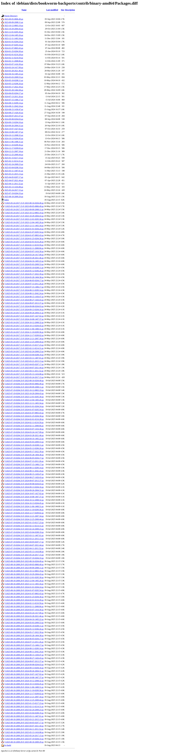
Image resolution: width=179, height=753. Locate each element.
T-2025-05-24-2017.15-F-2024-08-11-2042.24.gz (24, 293)
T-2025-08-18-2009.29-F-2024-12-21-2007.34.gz (24, 697)
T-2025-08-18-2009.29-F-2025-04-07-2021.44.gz (24, 726)
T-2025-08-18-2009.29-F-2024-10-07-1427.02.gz (24, 674)
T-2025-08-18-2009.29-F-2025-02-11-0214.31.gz (24, 706)
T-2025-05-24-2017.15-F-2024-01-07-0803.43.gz (24, 235)
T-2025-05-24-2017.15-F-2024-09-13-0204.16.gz (24, 309)
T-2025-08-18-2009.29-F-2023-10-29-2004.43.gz (24, 574)
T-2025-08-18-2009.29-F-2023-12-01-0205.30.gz (24, 577)
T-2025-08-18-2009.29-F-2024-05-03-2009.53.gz (24, 623)
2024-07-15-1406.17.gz (13, 100)
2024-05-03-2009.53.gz (13, 77)
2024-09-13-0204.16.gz (13, 122)
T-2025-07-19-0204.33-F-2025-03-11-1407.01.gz (24, 535)
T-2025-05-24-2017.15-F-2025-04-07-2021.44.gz (24, 368)
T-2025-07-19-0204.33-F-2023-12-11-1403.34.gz (24, 403)
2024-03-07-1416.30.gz (13, 64)
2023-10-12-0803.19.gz (13, 25)
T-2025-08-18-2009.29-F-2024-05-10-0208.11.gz (24, 626)
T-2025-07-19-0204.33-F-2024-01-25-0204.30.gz (24, 416)
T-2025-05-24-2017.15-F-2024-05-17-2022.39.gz (24, 274)
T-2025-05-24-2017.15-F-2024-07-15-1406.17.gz (24, 287)
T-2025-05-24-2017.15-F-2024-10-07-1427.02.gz (24, 316)
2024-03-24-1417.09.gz (13, 67)
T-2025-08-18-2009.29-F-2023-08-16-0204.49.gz (24, 561)
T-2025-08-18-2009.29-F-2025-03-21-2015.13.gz (24, 719)
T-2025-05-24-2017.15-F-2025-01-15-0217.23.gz (24, 345)
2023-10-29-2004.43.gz (13, 29)
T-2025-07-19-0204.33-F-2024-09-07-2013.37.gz (24, 481)
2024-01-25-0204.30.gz (13, 51)
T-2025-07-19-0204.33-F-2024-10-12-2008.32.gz (24, 500)
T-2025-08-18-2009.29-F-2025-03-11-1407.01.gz (24, 716)
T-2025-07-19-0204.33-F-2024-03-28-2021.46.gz (24, 435)
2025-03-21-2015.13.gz (13, 174)
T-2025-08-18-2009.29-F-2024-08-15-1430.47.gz (24, 655)
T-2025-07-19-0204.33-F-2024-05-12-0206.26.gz (24, 448)
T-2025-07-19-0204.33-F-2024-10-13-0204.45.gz (24, 503)
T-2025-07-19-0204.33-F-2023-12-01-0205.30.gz (24, 397)
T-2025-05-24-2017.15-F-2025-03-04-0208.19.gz (24, 355)
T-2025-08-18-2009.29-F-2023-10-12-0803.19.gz (24, 571)
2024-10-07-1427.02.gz (13, 129)
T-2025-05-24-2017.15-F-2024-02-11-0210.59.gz (24, 245)
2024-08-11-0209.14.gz (13, 103)
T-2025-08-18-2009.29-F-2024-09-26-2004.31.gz (24, 671)
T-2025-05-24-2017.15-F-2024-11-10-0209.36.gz (24, 332)
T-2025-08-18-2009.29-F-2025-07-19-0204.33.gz (24, 739)
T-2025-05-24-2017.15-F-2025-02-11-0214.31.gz (24, 348)
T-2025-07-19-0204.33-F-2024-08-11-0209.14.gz (24, 468)
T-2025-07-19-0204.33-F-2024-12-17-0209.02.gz (24, 513)
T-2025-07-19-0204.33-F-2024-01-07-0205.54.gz (24, 410)
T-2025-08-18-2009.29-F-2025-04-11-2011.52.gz (24, 729)
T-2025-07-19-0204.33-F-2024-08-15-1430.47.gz (24, 474)
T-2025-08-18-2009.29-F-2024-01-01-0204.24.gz (24, 587)
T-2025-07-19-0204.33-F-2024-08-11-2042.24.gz (24, 471)
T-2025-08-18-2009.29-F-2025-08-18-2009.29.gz (24, 742)
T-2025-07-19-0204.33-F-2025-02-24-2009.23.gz (24, 529)
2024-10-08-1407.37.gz (13, 132)
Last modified (52, 10)
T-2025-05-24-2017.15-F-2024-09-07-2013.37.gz (24, 303)
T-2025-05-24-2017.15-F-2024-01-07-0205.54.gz (24, 232)
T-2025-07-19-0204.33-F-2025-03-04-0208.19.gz (24, 532)
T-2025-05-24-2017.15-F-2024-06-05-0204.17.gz (24, 280)
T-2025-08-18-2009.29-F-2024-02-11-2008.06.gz (24, 606)
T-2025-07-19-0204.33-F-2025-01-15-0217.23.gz (24, 522)
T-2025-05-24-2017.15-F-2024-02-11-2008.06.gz (24, 248)
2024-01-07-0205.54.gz (13, 45)
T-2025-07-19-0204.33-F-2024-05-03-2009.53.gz (24, 442)
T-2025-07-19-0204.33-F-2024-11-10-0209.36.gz (24, 510)
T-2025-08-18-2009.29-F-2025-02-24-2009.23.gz (24, 710)
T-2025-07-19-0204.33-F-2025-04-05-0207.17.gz (24, 542)
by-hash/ (7, 745)
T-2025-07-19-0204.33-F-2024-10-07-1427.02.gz (24, 493)
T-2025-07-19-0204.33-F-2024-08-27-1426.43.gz (24, 477)
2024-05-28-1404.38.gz (13, 90)
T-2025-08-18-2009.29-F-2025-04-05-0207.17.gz (24, 723)
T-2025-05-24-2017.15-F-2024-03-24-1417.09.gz (24, 255)
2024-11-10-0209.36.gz (13, 145)
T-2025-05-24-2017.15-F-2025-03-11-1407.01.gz (24, 358)
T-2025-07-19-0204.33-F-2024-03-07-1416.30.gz (24, 429)
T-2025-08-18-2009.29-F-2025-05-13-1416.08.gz (24, 732)
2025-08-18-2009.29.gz (13, 197)
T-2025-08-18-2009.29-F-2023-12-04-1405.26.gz (24, 581)
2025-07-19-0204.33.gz (13, 193)
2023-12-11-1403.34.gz (13, 38)
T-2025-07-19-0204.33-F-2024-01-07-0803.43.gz (24, 413)
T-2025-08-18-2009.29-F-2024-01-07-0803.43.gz (24, 593)
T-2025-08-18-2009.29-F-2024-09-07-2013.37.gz (24, 661)
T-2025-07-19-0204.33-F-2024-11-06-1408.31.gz (24, 506)
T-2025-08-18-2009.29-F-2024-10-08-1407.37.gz (24, 677)
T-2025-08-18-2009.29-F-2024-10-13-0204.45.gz (24, 684)
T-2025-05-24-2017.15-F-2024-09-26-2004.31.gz (24, 313)
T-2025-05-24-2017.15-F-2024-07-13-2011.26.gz (24, 284)
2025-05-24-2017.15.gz (13, 190)
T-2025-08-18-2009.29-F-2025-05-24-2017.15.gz (24, 736)
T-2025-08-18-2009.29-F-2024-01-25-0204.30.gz (24, 597)
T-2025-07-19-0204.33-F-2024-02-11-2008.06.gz (24, 426)
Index (6, 200)
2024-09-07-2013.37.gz (13, 116)
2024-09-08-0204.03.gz (13, 119)
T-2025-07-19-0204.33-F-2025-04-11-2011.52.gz (24, 548)
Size (62, 10)
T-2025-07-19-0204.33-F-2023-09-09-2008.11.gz (24, 387)
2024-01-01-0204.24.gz (13, 42)
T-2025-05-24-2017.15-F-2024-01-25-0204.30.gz (24, 238)
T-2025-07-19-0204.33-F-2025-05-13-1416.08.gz (24, 552)
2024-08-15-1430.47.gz (13, 109)
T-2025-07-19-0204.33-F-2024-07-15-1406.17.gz (24, 464)
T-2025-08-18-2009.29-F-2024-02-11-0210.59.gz (24, 603)
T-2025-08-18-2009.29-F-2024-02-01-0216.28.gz (24, 600)
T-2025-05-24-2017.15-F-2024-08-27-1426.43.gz (24, 300)
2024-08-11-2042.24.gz (13, 106)
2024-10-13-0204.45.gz (13, 138)
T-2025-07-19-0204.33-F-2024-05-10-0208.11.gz (24, 445)
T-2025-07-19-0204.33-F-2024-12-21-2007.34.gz (24, 516)
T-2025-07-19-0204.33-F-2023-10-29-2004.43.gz (24, 393)
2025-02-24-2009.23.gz (13, 164)
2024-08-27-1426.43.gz (13, 113)
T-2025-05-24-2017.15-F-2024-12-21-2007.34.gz (24, 339)
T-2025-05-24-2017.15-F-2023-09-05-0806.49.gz (24, 206)
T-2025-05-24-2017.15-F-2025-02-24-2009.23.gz (24, 351)
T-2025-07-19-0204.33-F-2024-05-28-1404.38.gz (24, 455)
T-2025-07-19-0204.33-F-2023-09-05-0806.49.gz (24, 384)
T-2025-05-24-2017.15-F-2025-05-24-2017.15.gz (24, 377)
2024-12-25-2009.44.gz (13, 155)
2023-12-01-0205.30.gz (13, 32)
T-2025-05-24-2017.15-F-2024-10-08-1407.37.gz (24, 319)
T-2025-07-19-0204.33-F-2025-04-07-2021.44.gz (24, 545)
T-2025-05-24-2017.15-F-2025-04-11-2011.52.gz (24, 371)
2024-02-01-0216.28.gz (13, 55)
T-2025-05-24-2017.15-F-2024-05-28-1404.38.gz (24, 277)
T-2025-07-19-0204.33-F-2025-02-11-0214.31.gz (24, 526)
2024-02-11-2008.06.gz (13, 61)
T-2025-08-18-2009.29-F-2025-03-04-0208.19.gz (24, 713)
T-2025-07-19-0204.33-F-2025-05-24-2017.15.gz (24, 555)
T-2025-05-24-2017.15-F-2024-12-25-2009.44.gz (24, 342)
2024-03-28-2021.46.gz (13, 71)
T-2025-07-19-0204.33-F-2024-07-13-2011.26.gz (24, 461)
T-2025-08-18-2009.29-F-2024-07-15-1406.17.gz (24, 645)
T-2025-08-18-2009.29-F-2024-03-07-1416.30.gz (24, 610)
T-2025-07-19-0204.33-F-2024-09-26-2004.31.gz (24, 490)
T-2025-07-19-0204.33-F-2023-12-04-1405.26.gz (24, 400)
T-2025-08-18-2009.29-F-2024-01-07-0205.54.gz (24, 590)
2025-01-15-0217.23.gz (13, 158)
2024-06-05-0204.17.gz (13, 93)
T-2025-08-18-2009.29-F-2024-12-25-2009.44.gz (24, 700)
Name (24, 10)
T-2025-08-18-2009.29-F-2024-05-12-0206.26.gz (24, 629)
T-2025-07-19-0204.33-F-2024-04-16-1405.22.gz (24, 439)
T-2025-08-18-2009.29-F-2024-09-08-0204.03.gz (24, 664)
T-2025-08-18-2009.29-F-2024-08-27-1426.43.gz (24, 658)
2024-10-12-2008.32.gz (13, 135)
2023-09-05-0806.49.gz (13, 19)
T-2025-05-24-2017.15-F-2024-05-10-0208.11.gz (24, 268)
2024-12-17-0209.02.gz (13, 148)
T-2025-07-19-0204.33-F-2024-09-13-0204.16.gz (24, 487)
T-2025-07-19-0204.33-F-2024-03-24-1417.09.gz (24, 432)
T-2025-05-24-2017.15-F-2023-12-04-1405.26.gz (24, 222)
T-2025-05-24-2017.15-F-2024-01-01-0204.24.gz (24, 229)
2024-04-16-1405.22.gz (13, 74)
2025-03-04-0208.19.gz (13, 167)
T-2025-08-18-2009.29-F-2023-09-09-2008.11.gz (24, 568)
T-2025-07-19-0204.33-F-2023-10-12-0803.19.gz (24, 390)
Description (70, 10)
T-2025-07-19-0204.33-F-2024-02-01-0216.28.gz (24, 419)
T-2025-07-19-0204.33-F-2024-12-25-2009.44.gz (24, 519)
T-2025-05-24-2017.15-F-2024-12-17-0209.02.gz (24, 335)
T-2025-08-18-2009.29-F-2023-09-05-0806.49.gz (24, 564)
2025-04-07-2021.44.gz (13, 180)
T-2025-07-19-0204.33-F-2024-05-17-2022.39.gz (24, 451)
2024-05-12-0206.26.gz (13, 84)
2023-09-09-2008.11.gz (13, 22)
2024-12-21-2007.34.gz (13, 151)
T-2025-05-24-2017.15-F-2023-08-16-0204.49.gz (24, 203)
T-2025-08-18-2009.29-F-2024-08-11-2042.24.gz (24, 652)
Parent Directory (11, 16)
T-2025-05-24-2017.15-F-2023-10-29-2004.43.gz (24, 216)
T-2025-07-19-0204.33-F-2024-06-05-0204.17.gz (24, 458)
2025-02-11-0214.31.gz (13, 161)
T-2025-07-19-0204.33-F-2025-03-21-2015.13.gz (24, 539)
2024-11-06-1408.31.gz (13, 142)
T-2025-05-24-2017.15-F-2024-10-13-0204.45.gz (24, 326)
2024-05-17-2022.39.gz (13, 87)
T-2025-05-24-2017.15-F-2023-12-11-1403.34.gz (24, 226)
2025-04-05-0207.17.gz (13, 177)
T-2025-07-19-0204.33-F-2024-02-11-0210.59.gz (24, 422)
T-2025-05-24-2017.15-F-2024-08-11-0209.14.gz (24, 290)
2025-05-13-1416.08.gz (13, 187)
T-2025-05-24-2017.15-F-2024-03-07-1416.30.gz (24, 251)
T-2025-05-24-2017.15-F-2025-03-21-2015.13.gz (24, 361)
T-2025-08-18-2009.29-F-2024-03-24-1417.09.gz (24, 613)
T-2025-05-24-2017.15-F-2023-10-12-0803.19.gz (24, 213)
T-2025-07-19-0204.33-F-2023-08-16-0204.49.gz (24, 380)
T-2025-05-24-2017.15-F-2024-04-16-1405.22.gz (24, 261)
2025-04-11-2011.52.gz (13, 184)
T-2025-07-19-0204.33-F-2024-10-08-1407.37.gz (24, 497)
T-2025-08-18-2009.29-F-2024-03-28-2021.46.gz (24, 616)
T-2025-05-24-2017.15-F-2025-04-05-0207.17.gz (24, 364)
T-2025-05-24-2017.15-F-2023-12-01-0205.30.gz (24, 219)
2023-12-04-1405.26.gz (13, 35)
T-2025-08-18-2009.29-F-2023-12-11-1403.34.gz (24, 584)
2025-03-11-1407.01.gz (13, 171)
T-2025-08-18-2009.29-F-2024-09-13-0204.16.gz (24, 668)
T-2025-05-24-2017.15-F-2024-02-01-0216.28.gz (24, 242)
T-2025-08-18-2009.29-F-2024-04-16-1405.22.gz (24, 619)
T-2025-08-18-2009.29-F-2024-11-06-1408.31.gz (24, 687)
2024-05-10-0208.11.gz (13, 80)
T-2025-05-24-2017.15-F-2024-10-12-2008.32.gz (24, 322)
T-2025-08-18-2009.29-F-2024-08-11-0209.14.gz (24, 648)
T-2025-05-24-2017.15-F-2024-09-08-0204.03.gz (24, 306)
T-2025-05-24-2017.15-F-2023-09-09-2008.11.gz (24, 209)
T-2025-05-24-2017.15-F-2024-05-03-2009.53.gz (24, 264)
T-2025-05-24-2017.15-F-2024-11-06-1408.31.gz (24, 329)
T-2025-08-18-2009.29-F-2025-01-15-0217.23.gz (24, 703)
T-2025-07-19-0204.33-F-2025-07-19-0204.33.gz (24, 558)
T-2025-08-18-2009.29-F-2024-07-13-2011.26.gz (24, 642)
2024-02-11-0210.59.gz (13, 58)
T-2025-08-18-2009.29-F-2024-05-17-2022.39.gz (24, 632)
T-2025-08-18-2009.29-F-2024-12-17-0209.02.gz (24, 694)
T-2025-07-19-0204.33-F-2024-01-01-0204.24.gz (24, 406)
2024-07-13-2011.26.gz (13, 96)
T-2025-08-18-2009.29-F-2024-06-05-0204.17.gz (24, 639)
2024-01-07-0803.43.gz (13, 48)
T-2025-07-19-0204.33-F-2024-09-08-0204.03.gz (24, 484)
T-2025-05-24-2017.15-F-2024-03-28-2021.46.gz (24, 258)
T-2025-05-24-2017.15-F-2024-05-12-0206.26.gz (24, 271)
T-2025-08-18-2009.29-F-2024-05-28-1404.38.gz (24, 635)
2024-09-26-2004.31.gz (13, 126)
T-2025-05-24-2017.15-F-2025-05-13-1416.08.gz (24, 374)
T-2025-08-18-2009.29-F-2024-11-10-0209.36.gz (24, 690)
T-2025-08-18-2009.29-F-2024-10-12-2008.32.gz (24, 681)
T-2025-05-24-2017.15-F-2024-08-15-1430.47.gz (24, 297)
